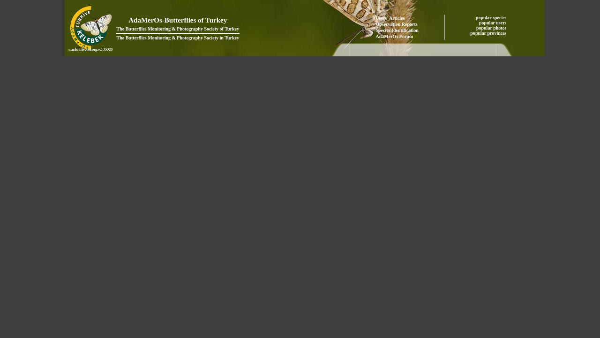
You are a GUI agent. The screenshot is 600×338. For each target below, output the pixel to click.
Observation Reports (397, 24)
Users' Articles (390, 18)
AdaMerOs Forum (394, 36)
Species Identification (397, 30)
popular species (492, 17)
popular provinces (489, 33)
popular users (493, 22)
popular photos (492, 28)
